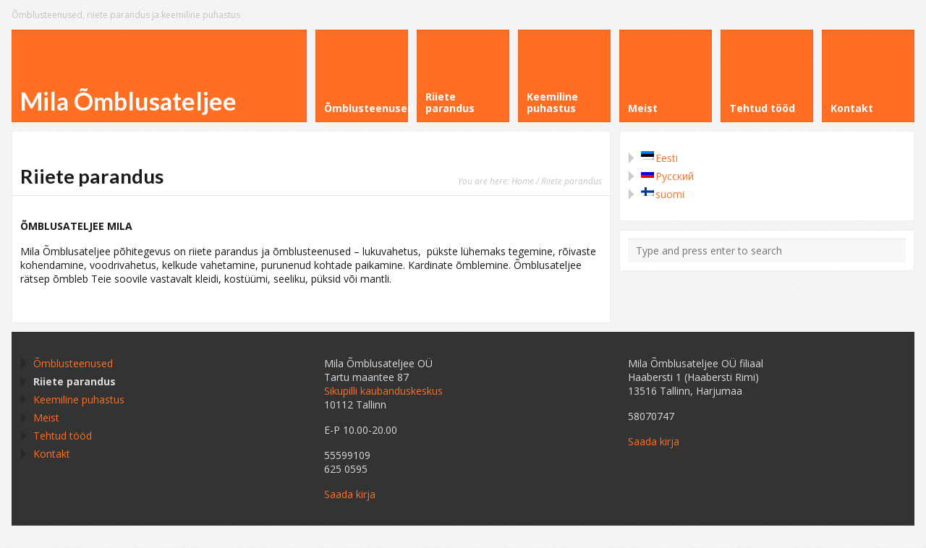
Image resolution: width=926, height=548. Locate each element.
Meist (46, 417)
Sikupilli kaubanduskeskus (383, 391)
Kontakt (51, 454)
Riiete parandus (74, 381)
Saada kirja (349, 494)
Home (522, 181)
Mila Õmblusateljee (128, 101)
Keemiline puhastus (78, 399)
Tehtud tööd (62, 435)
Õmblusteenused (73, 363)
